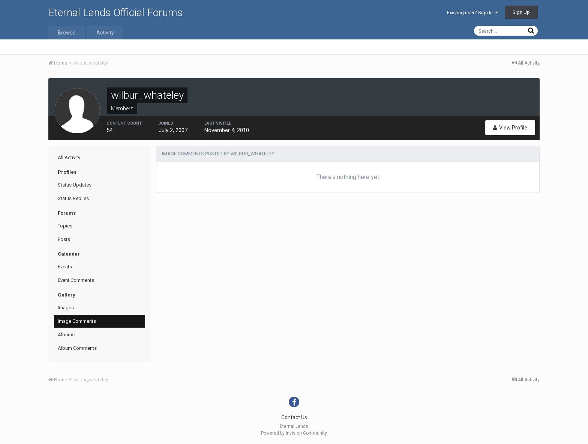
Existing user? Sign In (472, 12)
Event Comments (76, 280)
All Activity (69, 157)
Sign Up (521, 12)
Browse (67, 33)
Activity (105, 33)
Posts (64, 239)
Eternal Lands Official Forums (115, 12)
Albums (66, 334)
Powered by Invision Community (294, 433)
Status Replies (73, 198)
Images (66, 307)
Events (65, 266)
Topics (65, 226)
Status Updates (75, 185)
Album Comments (77, 348)
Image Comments (77, 321)
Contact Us (294, 417)
